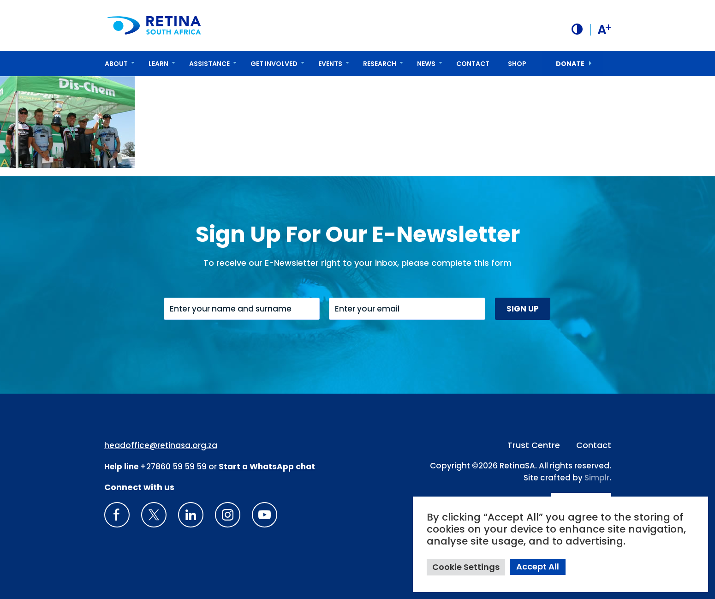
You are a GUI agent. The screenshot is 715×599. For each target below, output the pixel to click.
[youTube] (264, 514)
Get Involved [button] (274, 63)
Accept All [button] (537, 566)
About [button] (116, 63)
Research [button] (379, 63)
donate (570, 63)
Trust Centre (533, 445)
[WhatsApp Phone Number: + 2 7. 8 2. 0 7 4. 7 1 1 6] (267, 466)
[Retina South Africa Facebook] (117, 514)
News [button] (426, 63)
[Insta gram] (227, 514)
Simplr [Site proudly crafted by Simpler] (596, 477)
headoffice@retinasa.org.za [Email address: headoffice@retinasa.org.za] (160, 445)
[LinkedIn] (190, 514)
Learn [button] (158, 63)
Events (330, 63)
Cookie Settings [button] (466, 567)
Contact (472, 63)
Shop (517, 63)
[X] (154, 514)
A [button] (604, 29)
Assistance (209, 63)
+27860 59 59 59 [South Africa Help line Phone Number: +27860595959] (173, 466)
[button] (576, 29)
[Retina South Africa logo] (154, 25)
